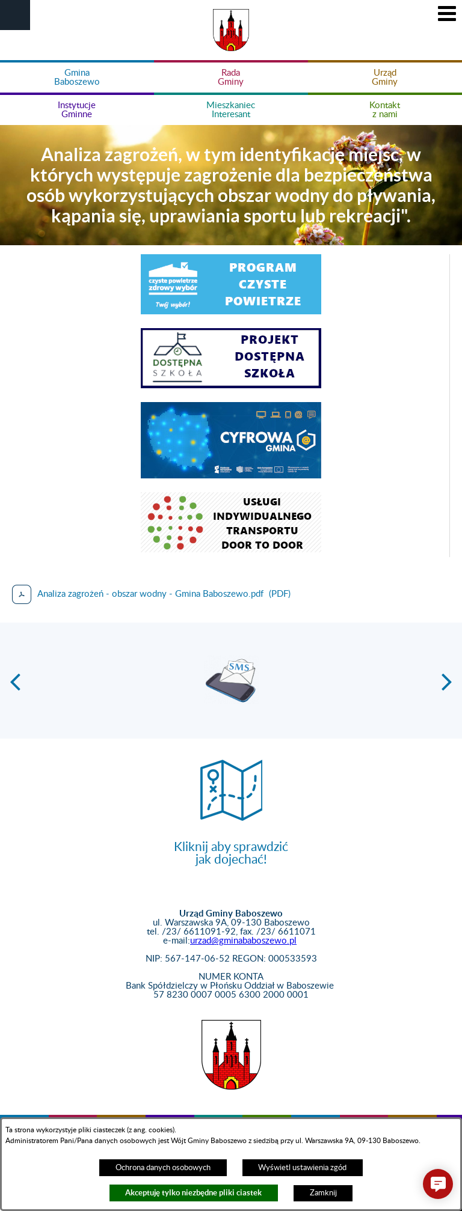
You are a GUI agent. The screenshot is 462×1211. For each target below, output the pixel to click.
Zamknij (323, 1193)
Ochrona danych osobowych (163, 1168)
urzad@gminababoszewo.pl (243, 940)
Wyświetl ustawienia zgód (302, 1168)
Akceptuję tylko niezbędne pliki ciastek (193, 1192)
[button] (15, 15)
